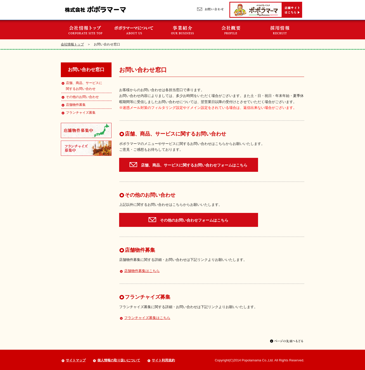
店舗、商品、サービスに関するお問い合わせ (81, 86)
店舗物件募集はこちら (142, 271)
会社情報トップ (72, 44)
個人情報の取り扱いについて (118, 360)
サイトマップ (76, 360)
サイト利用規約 (163, 360)
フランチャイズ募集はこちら (147, 318)
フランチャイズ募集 (78, 112)
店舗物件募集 (73, 105)
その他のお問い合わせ (80, 97)
